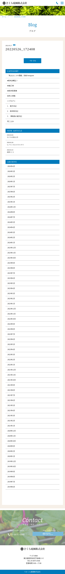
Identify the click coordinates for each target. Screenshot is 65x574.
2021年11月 (12, 375)
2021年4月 (11, 411)
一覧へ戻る (32, 61)
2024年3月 (11, 233)
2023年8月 (11, 268)
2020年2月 (11, 451)
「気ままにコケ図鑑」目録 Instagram (20, 76)
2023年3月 (11, 294)
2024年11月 (12, 207)
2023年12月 (12, 248)
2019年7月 (11, 482)
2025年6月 (11, 192)
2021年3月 (11, 416)
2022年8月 (11, 329)
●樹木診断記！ (12, 81)
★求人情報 (11, 96)
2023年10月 (12, 258)
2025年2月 (11, 197)
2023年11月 (12, 253)
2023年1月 (11, 304)
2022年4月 (11, 350)
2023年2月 (11, 299)
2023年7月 (11, 273)
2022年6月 (11, 340)
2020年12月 (12, 431)
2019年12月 (12, 462)
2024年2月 (11, 238)
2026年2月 (11, 177)
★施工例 (10, 86)
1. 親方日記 (12, 106)
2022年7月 (11, 334)
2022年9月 (11, 324)
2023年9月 (11, 263)
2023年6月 (11, 278)
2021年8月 (11, 390)
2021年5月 (11, 406)
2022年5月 (11, 345)
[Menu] (62, 3)
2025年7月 (11, 187)
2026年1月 (11, 182)
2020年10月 (12, 441)
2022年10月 (12, 319)
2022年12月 (12, 309)
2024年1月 (11, 243)
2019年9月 (11, 472)
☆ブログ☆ (11, 101)
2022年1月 (11, 365)
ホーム (4, 17)
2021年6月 (11, 401)
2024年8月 (11, 212)
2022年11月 (12, 314)
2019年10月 (12, 467)
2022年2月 (11, 360)
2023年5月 (11, 284)
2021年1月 (11, 426)
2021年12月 (12, 370)
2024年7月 (11, 217)
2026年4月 (11, 167)
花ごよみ (10, 122)
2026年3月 (11, 172)
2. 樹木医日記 (12, 111)
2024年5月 (11, 223)
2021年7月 (11, 396)
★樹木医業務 (12, 91)
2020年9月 (11, 446)
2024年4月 (11, 228)
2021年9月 (11, 385)
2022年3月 (11, 355)
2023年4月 (11, 289)
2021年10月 (12, 380)
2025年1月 (11, 202)
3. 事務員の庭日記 (14, 116)
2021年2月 (11, 421)
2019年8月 (11, 477)
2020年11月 (12, 436)
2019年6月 (11, 487)
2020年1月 (11, 457)
